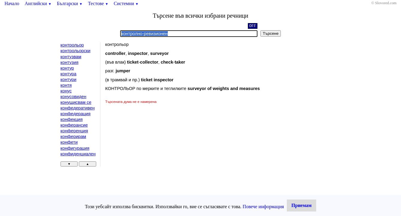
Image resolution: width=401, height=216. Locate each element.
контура (68, 73)
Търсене (271, 33)
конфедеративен (78, 108)
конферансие (74, 125)
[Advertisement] (155, 149)
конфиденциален (78, 154)
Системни (126, 3)
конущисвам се (76, 102)
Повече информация (263, 206)
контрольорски (76, 50)
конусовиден (73, 96)
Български (70, 3)
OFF (252, 26)
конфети (69, 142)
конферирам (73, 136)
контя (66, 85)
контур (67, 68)
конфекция (72, 119)
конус (66, 90)
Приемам (301, 205)
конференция (74, 130)
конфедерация (76, 113)
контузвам (71, 56)
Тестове (98, 3)
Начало (11, 3)
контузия (70, 62)
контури (68, 79)
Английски (38, 3)
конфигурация (75, 148)
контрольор (72, 45)
